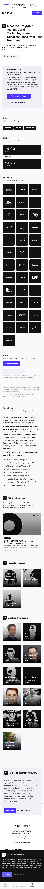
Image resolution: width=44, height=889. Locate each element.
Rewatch (26, 7)
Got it (7, 874)
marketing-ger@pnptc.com (17, 396)
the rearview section (18, 507)
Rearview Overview (17, 102)
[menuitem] (10, 56)
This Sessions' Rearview (19, 96)
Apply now (10, 810)
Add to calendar (10, 56)
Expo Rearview (23, 810)
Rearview (36, 13)
